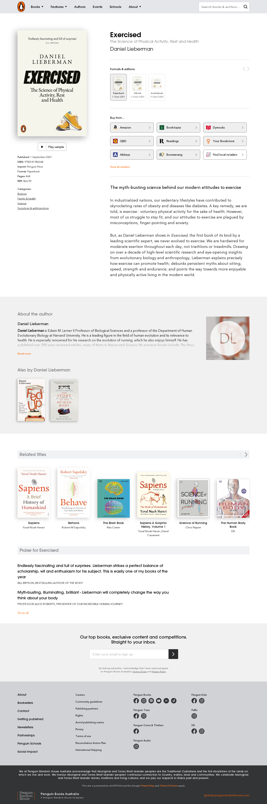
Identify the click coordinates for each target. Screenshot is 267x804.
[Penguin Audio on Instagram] (136, 746)
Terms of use (83, 736)
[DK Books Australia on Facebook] (194, 731)
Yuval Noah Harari (34, 527)
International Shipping (89, 750)
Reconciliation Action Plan (91, 743)
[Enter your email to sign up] (129, 654)
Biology (22, 194)
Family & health (27, 198)
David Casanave (158, 533)
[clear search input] (245, 7)
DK (233, 531)
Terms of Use (139, 671)
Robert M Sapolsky (74, 527)
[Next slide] (246, 454)
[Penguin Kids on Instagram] (201, 700)
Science (22, 203)
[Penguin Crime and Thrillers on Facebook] (136, 731)
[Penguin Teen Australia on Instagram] (143, 716)
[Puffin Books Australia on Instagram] (194, 716)
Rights (79, 715)
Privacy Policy (159, 671)
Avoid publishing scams (90, 722)
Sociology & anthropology (33, 208)
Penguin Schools (29, 743)
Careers (80, 695)
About (22, 695)
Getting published (30, 719)
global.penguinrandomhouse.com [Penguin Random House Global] (226, 795)
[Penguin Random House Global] (29, 795)
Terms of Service (169, 785)
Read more (24, 353)
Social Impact (28, 752)
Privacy (79, 729)
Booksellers (25, 703)
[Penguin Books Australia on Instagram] (143, 700)
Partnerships (26, 735)
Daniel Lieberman (131, 49)
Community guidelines (89, 701)
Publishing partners (87, 708)
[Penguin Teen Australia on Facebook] (136, 716)
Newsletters (25, 727)
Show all (23, 613)
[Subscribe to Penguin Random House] (173, 654)
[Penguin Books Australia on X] (151, 700)
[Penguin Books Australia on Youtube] (158, 700)
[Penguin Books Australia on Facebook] (136, 700)
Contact (23, 711)
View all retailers (120, 167)
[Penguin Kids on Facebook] (194, 700)
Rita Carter (113, 527)
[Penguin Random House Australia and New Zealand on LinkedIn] (166, 700)
